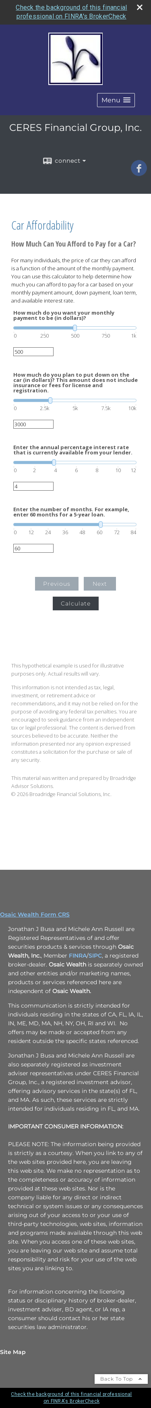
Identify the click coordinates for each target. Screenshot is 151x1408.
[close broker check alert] (140, 7)
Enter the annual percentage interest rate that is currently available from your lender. (72, 450)
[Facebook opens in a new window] (139, 173)
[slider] (75, 328)
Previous (56, 583)
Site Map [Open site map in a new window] (13, 1352)
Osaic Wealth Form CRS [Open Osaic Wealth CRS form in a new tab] (35, 914)
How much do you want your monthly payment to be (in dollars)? (63, 315)
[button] (116, 100)
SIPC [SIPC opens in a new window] (95, 955)
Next (100, 583)
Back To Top (121, 1379)
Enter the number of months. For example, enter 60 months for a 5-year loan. (71, 512)
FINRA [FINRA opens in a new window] (78, 955)
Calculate (76, 603)
